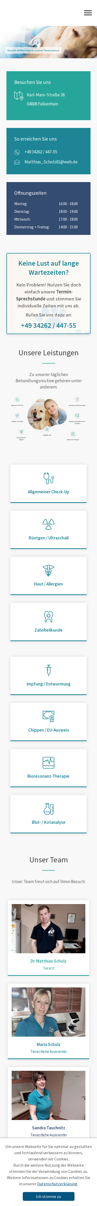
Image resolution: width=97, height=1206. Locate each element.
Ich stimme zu (48, 1196)
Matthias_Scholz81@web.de (51, 162)
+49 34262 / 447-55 (41, 152)
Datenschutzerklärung (57, 1183)
